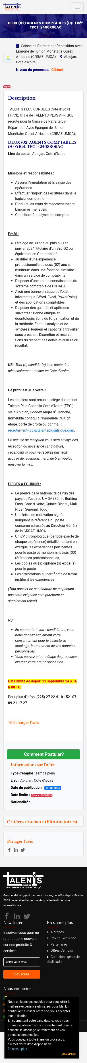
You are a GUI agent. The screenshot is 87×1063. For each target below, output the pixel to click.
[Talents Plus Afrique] (12, 7)
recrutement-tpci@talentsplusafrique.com (41, 430)
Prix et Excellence (61, 938)
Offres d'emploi (60, 950)
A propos (55, 932)
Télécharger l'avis (23, 722)
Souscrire (21, 974)
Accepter (69, 1053)
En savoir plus (17, 1049)
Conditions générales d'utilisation (64, 959)
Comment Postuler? (44, 754)
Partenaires (57, 944)
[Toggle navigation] (77, 6)
